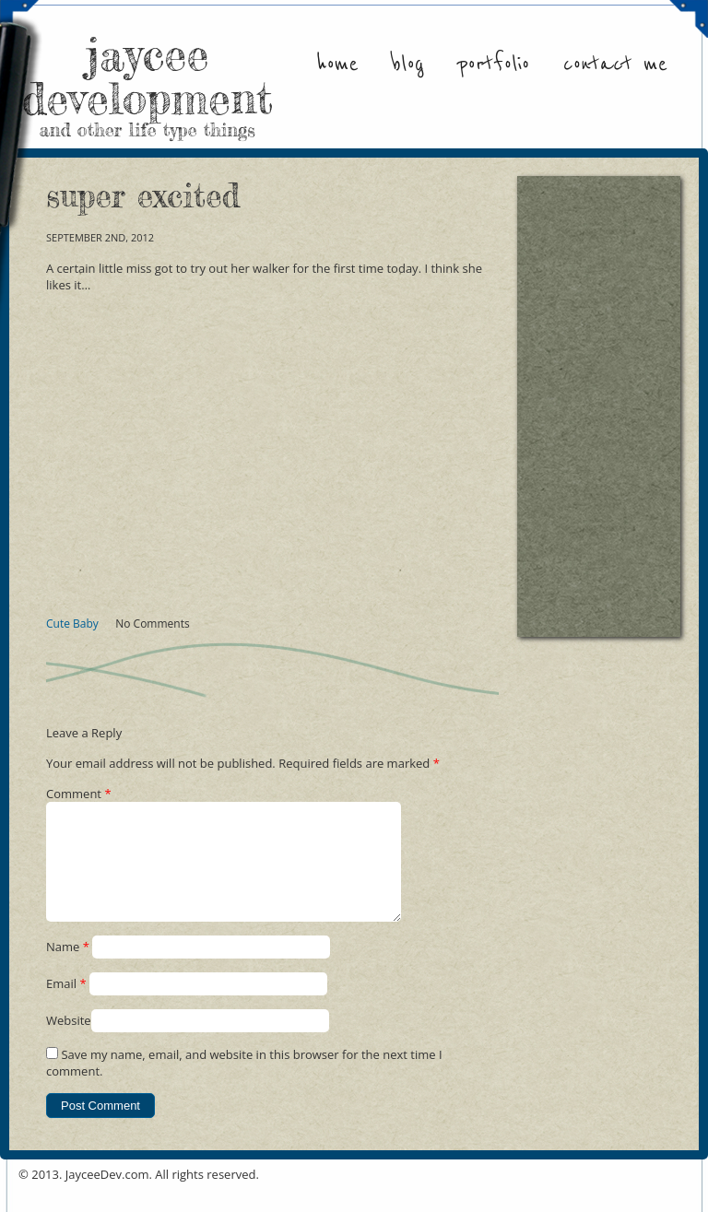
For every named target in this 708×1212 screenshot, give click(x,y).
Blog (408, 64)
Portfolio (493, 64)
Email (66, 1005)
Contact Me (615, 64)
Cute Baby (72, 623)
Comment (79, 793)
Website (68, 1042)
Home (337, 64)
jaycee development (147, 83)
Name (67, 968)
